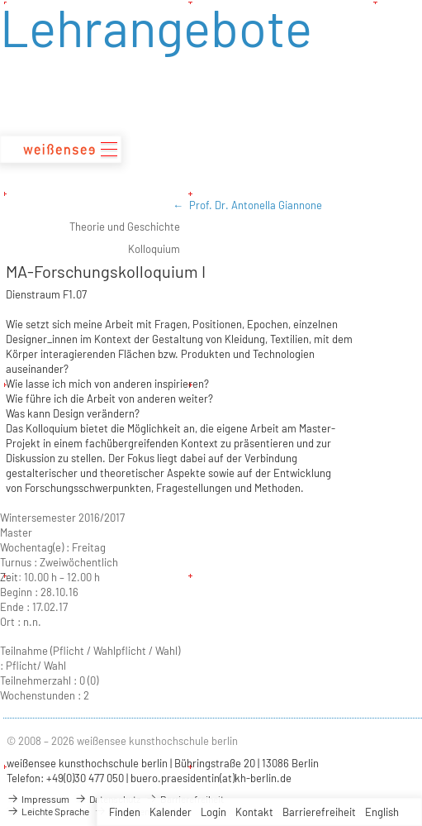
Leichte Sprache (48, 811)
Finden (124, 812)
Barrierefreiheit (319, 812)
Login (213, 812)
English (382, 812)
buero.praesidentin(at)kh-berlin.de (211, 778)
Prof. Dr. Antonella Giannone (255, 205)
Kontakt (254, 812)
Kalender (170, 812)
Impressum (38, 799)
